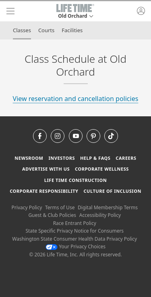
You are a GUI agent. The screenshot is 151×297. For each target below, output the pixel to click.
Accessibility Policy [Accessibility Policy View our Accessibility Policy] (100, 215)
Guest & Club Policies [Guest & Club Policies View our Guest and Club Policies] (52, 215)
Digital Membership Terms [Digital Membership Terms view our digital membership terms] (108, 207)
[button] (75, 11)
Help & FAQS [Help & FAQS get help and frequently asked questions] (95, 158)
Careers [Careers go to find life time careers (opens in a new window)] (126, 158)
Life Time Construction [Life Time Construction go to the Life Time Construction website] (75, 180)
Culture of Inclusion (112, 191)
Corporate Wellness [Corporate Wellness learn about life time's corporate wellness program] (102, 169)
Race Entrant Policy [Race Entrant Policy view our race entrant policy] (74, 223)
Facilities (72, 30)
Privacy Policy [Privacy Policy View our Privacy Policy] (27, 207)
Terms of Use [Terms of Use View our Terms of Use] (59, 207)
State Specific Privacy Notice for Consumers (74, 230)
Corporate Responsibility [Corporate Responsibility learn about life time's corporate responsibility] (44, 191)
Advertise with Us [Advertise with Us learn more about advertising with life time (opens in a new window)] (46, 169)
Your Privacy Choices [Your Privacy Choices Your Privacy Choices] (75, 246)
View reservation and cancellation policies (76, 98)
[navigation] (10, 11)
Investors (61, 158)
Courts (46, 30)
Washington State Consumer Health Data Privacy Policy (74, 238)
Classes (22, 30)
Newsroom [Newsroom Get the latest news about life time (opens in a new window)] (28, 158)
